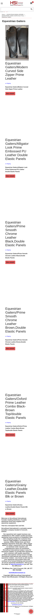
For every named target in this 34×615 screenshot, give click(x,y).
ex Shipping (8, 88)
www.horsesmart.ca (17, 569)
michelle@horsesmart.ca (17, 577)
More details (10, 98)
